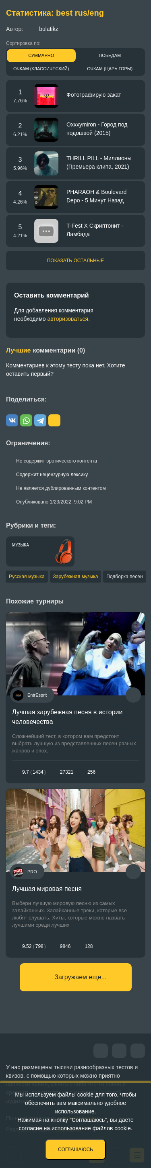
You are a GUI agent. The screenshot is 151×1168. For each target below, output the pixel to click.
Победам (110, 55)
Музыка (20, 545)
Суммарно (41, 55)
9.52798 (34, 946)
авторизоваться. (68, 319)
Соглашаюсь (75, 1149)
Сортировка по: (23, 43)
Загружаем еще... (80, 977)
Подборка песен (124, 576)
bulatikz (42, 29)
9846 (65, 946)
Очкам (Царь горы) (109, 68)
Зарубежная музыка (75, 576)
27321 (66, 772)
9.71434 (34, 772)
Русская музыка (27, 576)
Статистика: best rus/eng (55, 12)
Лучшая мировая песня (47, 888)
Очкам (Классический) (41, 68)
